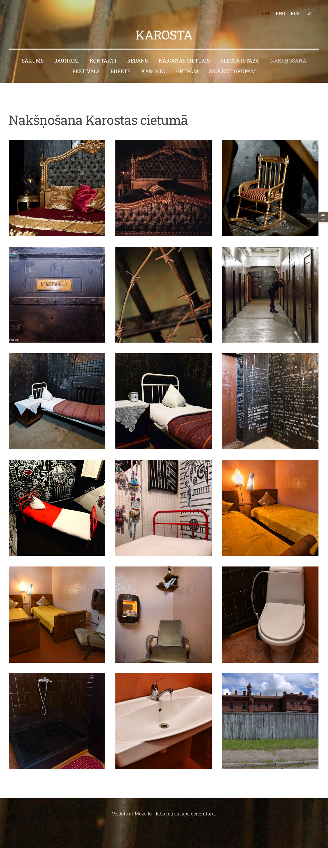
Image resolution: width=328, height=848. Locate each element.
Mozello (143, 814)
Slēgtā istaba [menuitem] (240, 60)
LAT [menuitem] (266, 13)
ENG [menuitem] (280, 13)
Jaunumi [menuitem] (67, 60)
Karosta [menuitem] (153, 71)
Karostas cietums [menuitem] (184, 60)
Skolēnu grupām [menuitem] (232, 71)
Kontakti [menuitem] (103, 60)
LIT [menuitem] (309, 13)
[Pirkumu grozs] (323, 217)
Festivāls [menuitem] (86, 71)
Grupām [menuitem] (187, 71)
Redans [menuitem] (137, 60)
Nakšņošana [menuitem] (288, 60)
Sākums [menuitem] (33, 60)
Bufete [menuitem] (120, 71)
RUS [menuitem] (295, 13)
